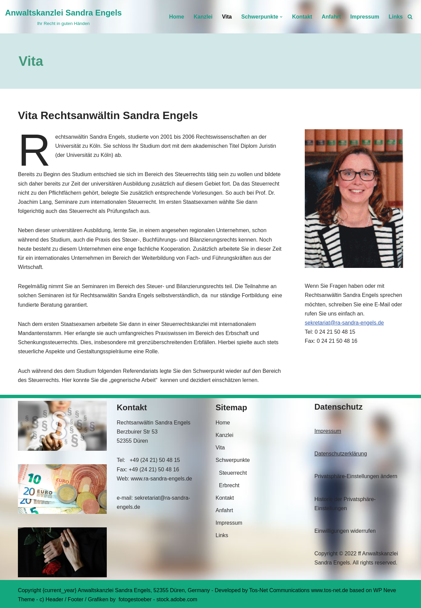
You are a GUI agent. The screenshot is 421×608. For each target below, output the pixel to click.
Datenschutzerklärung (341, 454)
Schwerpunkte (233, 460)
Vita (227, 17)
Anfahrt (331, 17)
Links (396, 17)
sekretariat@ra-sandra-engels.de (344, 323)
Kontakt (302, 17)
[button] (281, 17)
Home (176, 17)
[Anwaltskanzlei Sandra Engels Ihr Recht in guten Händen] (63, 16)
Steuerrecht (233, 473)
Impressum (364, 17)
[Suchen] (410, 16)
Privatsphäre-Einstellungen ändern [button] (356, 476)
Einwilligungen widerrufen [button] (345, 531)
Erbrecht (229, 485)
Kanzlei (203, 17)
